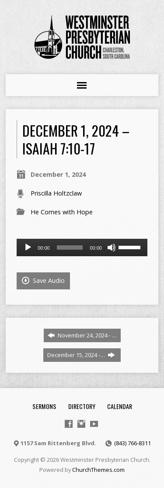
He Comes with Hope (62, 212)
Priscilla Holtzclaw (56, 193)
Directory (81, 406)
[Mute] (111, 247)
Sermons (44, 406)
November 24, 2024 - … (82, 335)
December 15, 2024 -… (81, 355)
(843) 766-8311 (132, 443)
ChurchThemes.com (98, 470)
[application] (82, 247)
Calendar (119, 406)
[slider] (70, 247)
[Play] (28, 247)
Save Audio (43, 280)
